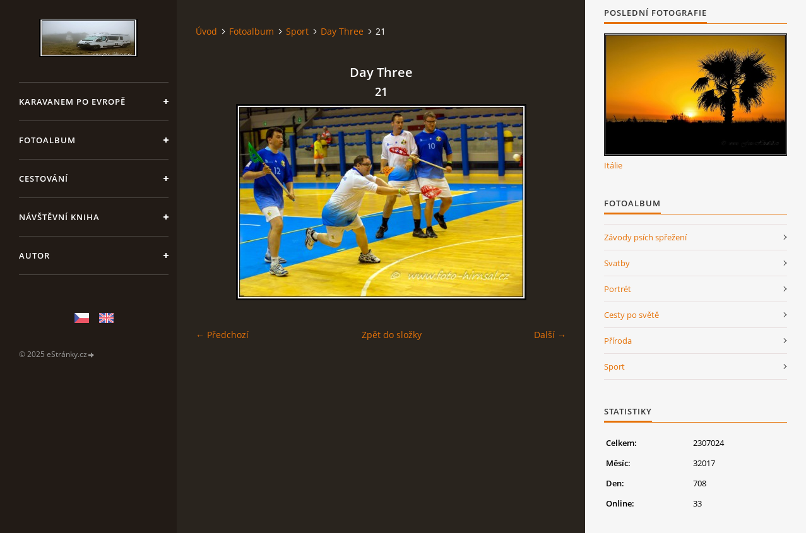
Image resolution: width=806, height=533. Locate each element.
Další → (550, 335)
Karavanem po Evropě (72, 101)
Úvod (206, 31)
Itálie (613, 165)
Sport (297, 31)
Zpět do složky (392, 335)
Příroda (618, 340)
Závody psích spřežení (645, 237)
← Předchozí (222, 335)
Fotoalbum (47, 140)
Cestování (43, 178)
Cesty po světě (631, 314)
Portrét (617, 289)
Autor (34, 255)
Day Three (342, 31)
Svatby (617, 263)
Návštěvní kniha (59, 217)
